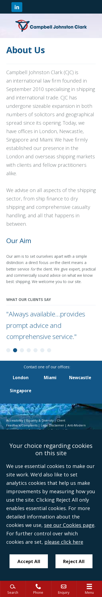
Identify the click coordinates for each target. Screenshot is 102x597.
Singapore (20, 390)
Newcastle (80, 377)
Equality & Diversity (40, 420)
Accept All (28, 561)
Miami (50, 377)
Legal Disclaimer (52, 425)
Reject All (74, 561)
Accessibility (14, 420)
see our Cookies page (69, 525)
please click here (63, 542)
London (21, 377)
